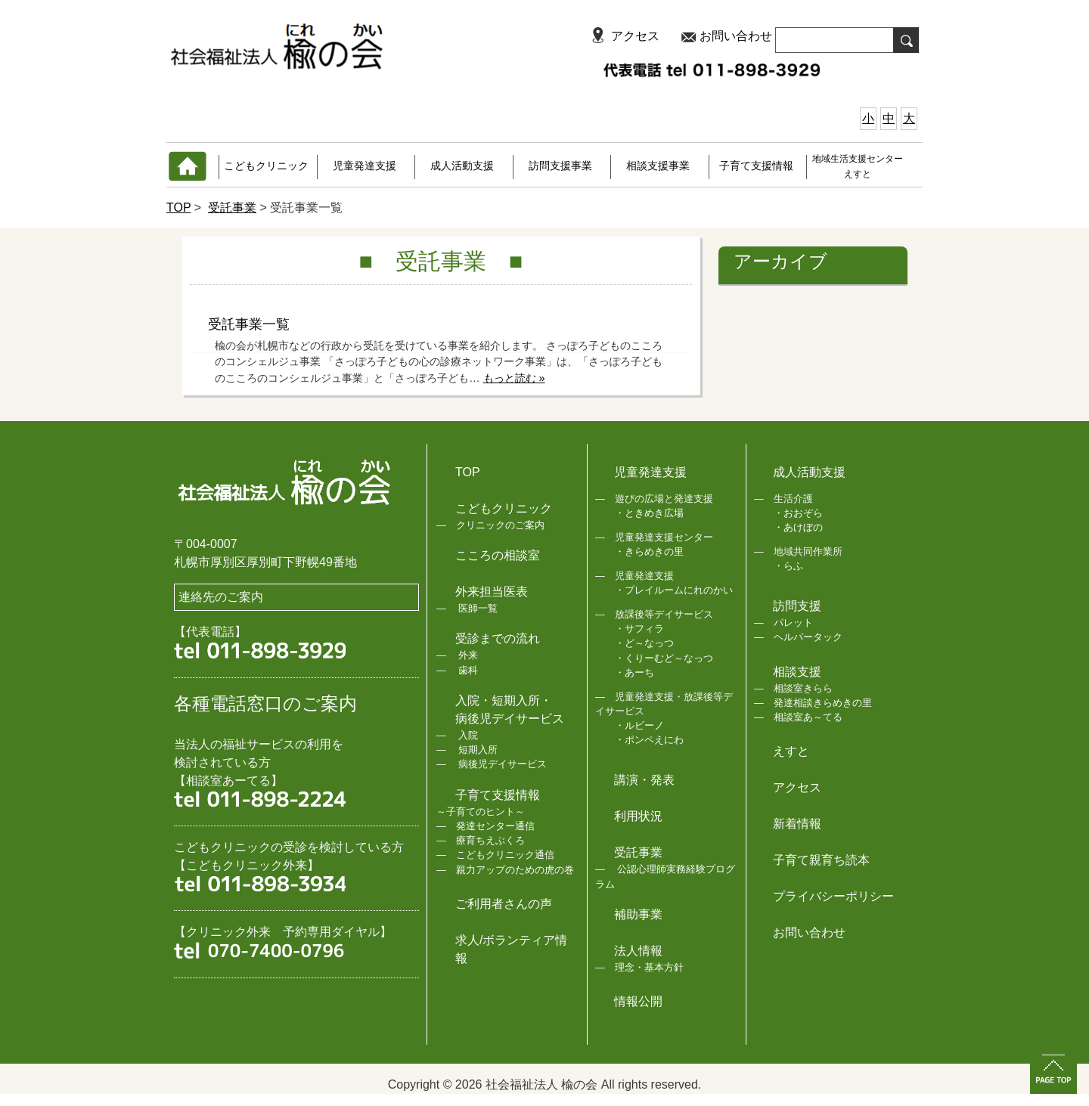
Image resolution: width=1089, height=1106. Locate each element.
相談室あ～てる (808, 717)
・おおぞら (798, 513)
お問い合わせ (736, 35)
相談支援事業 (658, 166)
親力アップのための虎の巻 (515, 869)
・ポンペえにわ (649, 739)
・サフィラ (639, 628)
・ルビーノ (639, 725)
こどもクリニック (266, 166)
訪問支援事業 (560, 166)
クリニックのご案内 (500, 525)
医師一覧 (477, 608)
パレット (793, 622)
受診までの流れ (497, 638)
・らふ (788, 566)
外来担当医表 (491, 591)
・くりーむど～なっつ (664, 658)
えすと (791, 751)
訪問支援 (797, 605)
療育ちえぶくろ (490, 840)
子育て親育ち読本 (821, 860)
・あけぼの (798, 527)
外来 (467, 655)
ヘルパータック (808, 637)
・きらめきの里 (649, 551)
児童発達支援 (364, 166)
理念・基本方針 (649, 967)
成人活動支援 (462, 166)
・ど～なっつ (644, 643)
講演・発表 (644, 779)
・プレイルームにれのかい (674, 590)
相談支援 (797, 671)
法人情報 (638, 950)
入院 (467, 735)
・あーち (634, 672)
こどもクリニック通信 (505, 854)
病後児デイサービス (502, 764)
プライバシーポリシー (833, 896)
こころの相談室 (497, 555)
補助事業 (638, 914)
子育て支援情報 (756, 166)
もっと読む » (514, 378)
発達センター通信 (495, 826)
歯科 (467, 670)
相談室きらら (803, 688)
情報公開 (638, 1001)
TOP (178, 207)
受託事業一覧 (249, 324)
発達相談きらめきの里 (823, 702)
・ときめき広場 (649, 513)
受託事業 (232, 207)
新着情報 (797, 823)
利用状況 (638, 816)
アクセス (635, 35)
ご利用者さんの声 (503, 903)
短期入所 (477, 749)
